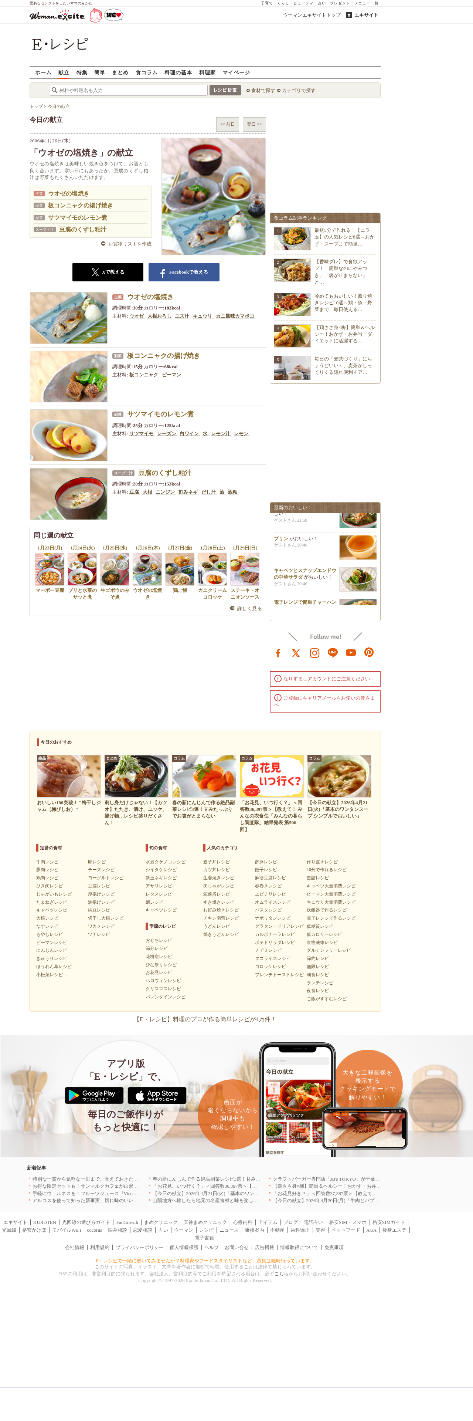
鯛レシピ (154, 902)
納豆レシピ (99, 910)
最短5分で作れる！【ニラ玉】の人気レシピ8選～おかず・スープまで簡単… (344, 236)
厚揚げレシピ (101, 894)
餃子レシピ (266, 869)
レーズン (167, 433)
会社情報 (74, 1247)
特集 (82, 72)
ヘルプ (211, 1247)
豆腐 (134, 492)
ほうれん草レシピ (54, 966)
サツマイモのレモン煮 (77, 217)
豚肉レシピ (47, 869)
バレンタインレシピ (166, 996)
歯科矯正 (300, 1230)
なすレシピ (47, 926)
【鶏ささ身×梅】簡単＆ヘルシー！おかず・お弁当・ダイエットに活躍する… (344, 334)
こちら (281, 1273)
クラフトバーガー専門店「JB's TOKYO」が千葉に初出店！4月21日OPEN (351, 1179)
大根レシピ (47, 918)
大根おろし (160, 316)
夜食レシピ (318, 990)
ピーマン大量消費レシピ (331, 894)
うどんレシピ (216, 926)
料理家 (207, 72)
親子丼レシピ (216, 862)
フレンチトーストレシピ (279, 974)
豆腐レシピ (99, 886)
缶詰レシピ (318, 877)
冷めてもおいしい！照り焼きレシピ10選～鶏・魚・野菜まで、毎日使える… (343, 302)
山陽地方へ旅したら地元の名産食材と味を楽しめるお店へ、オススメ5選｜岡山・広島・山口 (252, 1200)
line (332, 652)
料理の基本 (178, 72)
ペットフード (345, 1230)
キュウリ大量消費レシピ (331, 902)
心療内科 (242, 1222)
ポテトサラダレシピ (275, 942)
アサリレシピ (159, 886)
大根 (148, 492)
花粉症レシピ (159, 956)
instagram (314, 652)
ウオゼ (137, 316)
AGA (371, 1230)
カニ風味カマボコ (235, 316)
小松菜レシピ (49, 974)
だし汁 (209, 492)
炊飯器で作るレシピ (327, 910)
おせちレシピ (159, 940)
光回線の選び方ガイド (86, 1222)
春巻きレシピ (268, 886)
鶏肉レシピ (47, 877)
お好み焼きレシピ (221, 910)
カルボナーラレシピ (275, 934)
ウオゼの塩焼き (68, 193)
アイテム (268, 1222)
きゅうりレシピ (51, 958)
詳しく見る (249, 608)
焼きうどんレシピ (221, 934)
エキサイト (366, 15)
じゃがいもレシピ (54, 894)
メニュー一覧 (366, 3)
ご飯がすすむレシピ (327, 998)
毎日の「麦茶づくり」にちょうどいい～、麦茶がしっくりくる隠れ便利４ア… (343, 365)
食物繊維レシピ (322, 942)
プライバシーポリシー (140, 1247)
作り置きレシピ (322, 862)
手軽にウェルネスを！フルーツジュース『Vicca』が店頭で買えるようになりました (122, 1193)
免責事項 (334, 1247)
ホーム (43, 72)
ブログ (290, 1222)
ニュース (229, 1230)
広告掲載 (264, 1247)
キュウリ (203, 316)
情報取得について (299, 1247)
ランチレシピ (320, 982)
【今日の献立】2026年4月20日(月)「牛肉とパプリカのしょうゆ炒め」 (347, 1200)
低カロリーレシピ (324, 934)
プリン (281, 541)
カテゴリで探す (299, 90)
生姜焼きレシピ (218, 877)
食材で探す (263, 90)
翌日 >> (254, 124)
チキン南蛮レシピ (221, 918)
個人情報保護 (184, 1247)
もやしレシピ (49, 934)
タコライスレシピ (272, 958)
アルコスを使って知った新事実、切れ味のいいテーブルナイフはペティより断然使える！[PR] (133, 1200)
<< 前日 (227, 124)
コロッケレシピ (270, 966)
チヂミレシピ (268, 950)
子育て (267, 3)
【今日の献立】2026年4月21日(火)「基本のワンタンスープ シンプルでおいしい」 (240, 1193)
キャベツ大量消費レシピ (331, 886)
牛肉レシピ (47, 862)
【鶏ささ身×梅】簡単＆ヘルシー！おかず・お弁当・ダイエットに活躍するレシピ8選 (364, 1186)
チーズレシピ (101, 869)
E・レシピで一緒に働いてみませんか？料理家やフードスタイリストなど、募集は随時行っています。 (205, 1260)
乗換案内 (254, 1230)
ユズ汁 (182, 316)
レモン (241, 433)
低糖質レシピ (320, 926)
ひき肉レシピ (49, 886)
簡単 (99, 72)
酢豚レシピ (266, 862)
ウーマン (183, 1230)
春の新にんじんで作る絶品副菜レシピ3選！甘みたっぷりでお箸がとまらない (236, 1179)
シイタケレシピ (161, 869)
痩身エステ (394, 1230)
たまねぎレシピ (51, 902)
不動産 (277, 1230)
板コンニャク (144, 375)
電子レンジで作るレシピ (331, 918)
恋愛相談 (142, 1230)
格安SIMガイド (388, 1222)
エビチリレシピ (270, 894)
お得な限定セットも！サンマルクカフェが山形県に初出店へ (97, 1186)
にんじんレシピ (51, 950)
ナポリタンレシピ (272, 918)
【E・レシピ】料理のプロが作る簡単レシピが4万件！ (205, 1019)
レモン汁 (221, 433)
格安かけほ (34, 1230)
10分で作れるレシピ (327, 869)
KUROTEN (44, 1222)
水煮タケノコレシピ (166, 862)
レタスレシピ (159, 894)
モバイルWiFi (66, 1230)
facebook (278, 652)
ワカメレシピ (101, 926)
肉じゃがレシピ (218, 886)
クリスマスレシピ (163, 988)
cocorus (94, 1230)
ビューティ (303, 3)
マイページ (236, 72)
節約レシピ (318, 958)
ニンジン (166, 492)
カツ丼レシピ (216, 869)
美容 (320, 1230)
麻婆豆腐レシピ (270, 877)
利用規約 (99, 1247)
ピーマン (172, 375)
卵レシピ (97, 862)
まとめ (120, 72)
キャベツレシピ (51, 910)
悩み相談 (117, 1230)
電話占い (313, 1222)
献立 (63, 72)
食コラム (147, 72)
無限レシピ (318, 966)
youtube (351, 652)
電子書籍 (204, 1238)
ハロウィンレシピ (163, 980)
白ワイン (190, 433)
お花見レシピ (159, 972)
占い (322, 3)
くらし (283, 3)
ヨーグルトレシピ (105, 877)
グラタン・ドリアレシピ (279, 926)
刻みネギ (188, 492)
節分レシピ (157, 948)
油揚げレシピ (101, 902)
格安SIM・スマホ (348, 1222)
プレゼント (340, 3)
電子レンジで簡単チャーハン (305, 604)
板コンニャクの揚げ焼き (80, 205)
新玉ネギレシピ (161, 877)
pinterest (369, 652)
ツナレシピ (99, 934)
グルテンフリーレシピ (329, 950)
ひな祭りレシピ (161, 964)
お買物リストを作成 (130, 244)
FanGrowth (127, 1222)
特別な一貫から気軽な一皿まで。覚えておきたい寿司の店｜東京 (102, 1179)
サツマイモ (141, 433)
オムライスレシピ (272, 902)
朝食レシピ (318, 974)
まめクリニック (161, 1222)
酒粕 (233, 492)
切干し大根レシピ (105, 918)
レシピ (206, 1230)
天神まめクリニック (205, 1222)
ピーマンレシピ (51, 942)
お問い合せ (237, 1247)
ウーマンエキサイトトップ (312, 15)
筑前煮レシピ (216, 894)
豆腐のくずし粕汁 (82, 229)
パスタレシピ (268, 910)
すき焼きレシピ (218, 902)
